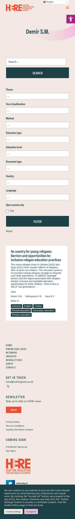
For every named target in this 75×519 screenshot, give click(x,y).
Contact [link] (11, 367)
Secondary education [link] (43, 310)
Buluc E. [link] (15, 300)
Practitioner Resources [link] (16, 446)
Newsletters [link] (14, 360)
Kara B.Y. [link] (50, 296)
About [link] (9, 363)
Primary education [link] (21, 314)
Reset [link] (9, 231)
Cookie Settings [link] (13, 511)
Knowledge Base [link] (16, 349)
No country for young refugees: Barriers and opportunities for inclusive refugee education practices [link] (36, 255)
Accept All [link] (31, 511)
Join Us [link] (14, 409)
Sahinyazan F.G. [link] (33, 296)
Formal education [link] (21, 310)
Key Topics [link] (11, 450)
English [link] (28, 306)
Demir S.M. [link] (16, 296)
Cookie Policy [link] (11, 505)
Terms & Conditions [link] (15, 425)
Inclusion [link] (16, 306)
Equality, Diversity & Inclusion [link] (19, 429)
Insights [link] (11, 356)
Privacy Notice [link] (13, 421)
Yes (12, 210)
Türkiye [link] (38, 306)
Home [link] (9, 345)
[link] (70, 19)
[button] (67, 7)
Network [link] (11, 352)
